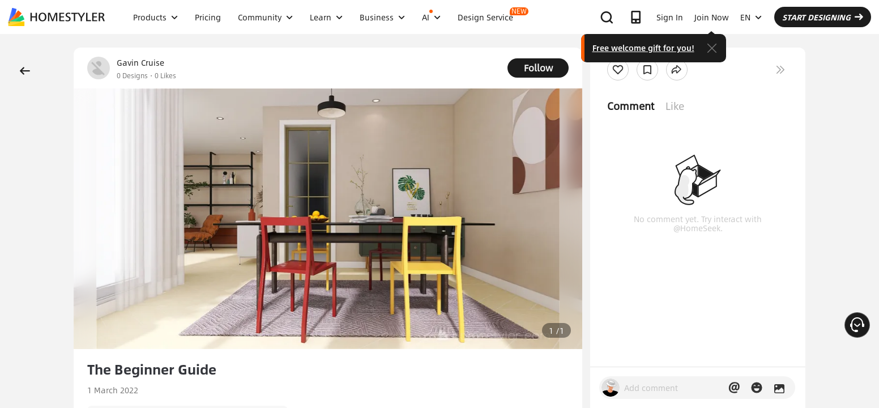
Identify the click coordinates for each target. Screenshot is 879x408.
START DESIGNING (822, 17)
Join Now (711, 17)
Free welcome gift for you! (643, 47)
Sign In (669, 17)
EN (751, 17)
